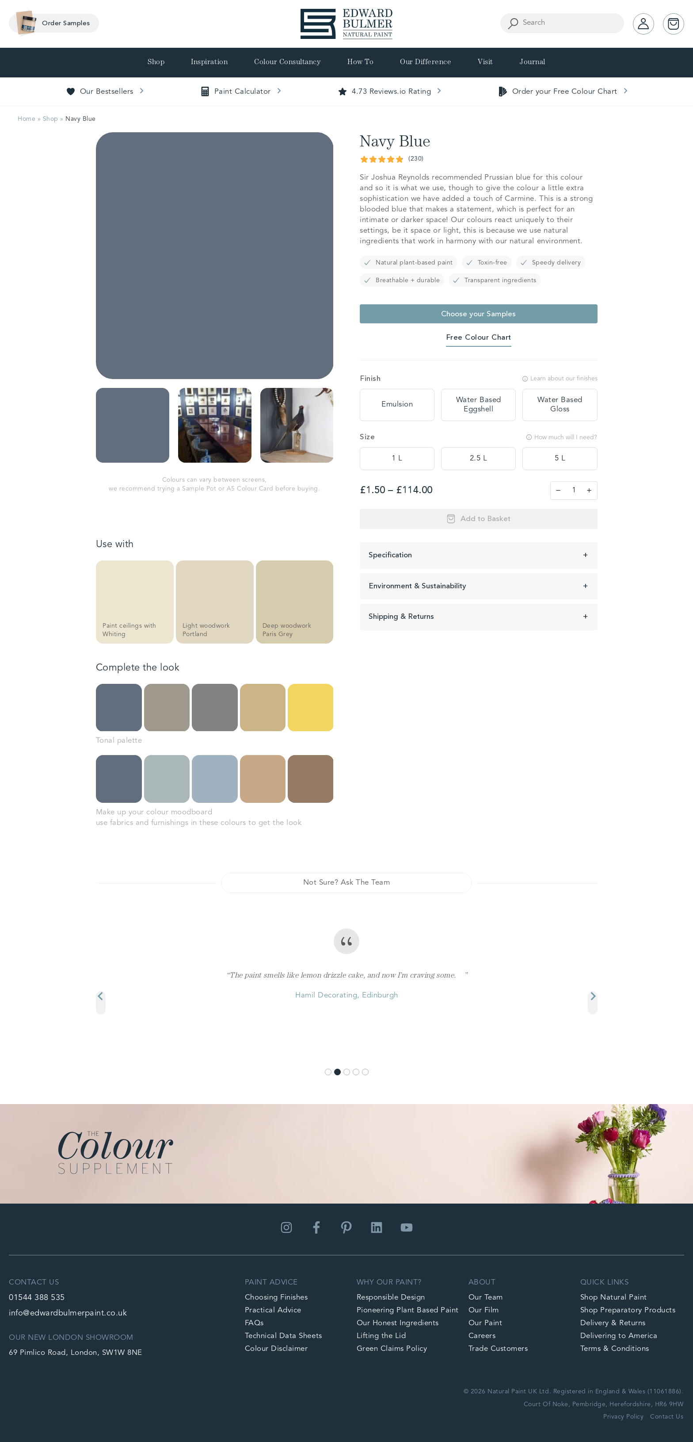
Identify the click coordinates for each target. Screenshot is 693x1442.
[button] (132, 425)
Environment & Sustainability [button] (417, 586)
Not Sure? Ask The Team (346, 882)
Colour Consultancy (287, 62)
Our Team (485, 1297)
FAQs (254, 1323)
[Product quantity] (574, 490)
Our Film (483, 1310)
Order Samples (50, 23)
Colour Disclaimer (276, 1349)
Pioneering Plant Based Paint (408, 1310)
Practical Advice (273, 1310)
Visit (485, 62)
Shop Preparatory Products (628, 1310)
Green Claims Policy (392, 1349)
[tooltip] (397, 405)
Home (26, 119)
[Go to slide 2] (337, 1072)
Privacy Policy (623, 1417)
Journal (532, 62)
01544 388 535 (37, 1298)
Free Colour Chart (478, 337)
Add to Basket (485, 519)
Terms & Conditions (614, 1349)
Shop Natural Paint (613, 1297)
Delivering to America (619, 1336)
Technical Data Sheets (283, 1336)
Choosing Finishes (276, 1297)
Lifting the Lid (381, 1336)
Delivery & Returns (613, 1323)
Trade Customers (498, 1349)
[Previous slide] (101, 1002)
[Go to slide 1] (328, 1072)
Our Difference (425, 62)
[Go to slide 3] (346, 1072)
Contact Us (666, 1417)
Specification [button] (390, 555)
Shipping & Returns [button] (401, 617)
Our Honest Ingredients (398, 1323)
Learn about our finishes (560, 379)
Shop (156, 62)
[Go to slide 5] (365, 1072)
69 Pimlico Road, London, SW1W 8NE (75, 1353)
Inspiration (209, 62)
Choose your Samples (478, 314)
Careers (482, 1336)
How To (360, 62)
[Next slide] (593, 1002)
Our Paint (485, 1323)
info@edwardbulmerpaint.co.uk (68, 1313)
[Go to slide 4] (356, 1072)
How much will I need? (561, 437)
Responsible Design (391, 1297)
